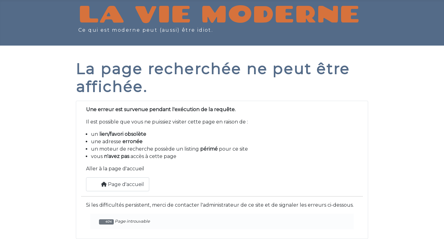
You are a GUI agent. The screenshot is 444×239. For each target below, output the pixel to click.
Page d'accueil (120, 184)
